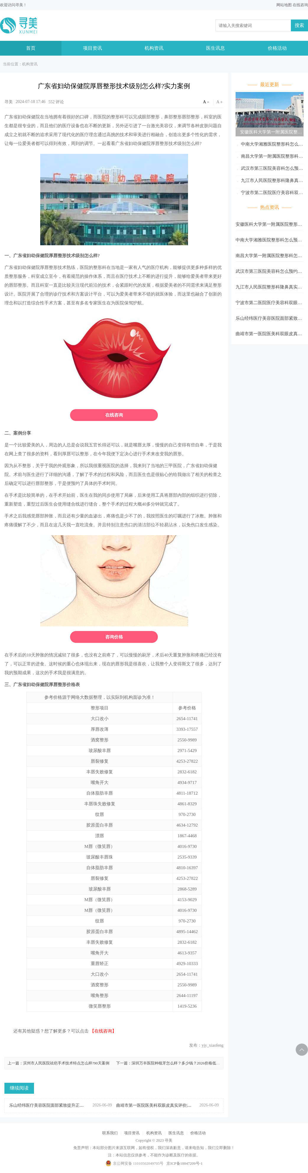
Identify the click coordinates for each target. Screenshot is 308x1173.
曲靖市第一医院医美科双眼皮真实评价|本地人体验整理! (269, 335)
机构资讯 (154, 48)
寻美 (19, 5)
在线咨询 (300, 5)
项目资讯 (92, 48)
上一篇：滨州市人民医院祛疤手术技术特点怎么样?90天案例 (58, 1063)
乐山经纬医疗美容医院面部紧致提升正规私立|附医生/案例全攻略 (269, 320)
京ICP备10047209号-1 (184, 1163)
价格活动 (277, 48)
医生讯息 (215, 48)
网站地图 (284, 5)
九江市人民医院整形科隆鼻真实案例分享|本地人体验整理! (269, 181)
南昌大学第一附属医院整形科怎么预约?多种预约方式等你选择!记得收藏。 (269, 157)
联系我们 (110, 1133)
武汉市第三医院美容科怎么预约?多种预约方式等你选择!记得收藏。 (268, 169)
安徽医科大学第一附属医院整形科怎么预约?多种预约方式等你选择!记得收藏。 (269, 133)
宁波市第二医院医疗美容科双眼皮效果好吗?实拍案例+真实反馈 (269, 193)
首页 (30, 48)
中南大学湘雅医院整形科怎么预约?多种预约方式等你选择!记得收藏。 (269, 145)
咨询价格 (114, 637)
